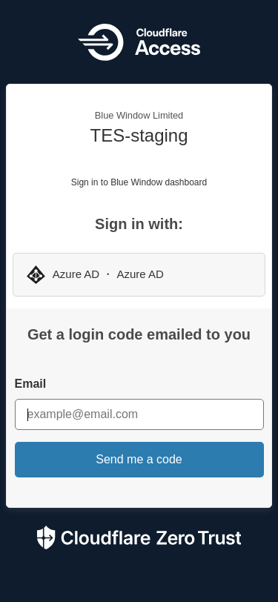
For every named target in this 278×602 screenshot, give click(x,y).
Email (31, 383)
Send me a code (139, 459)
